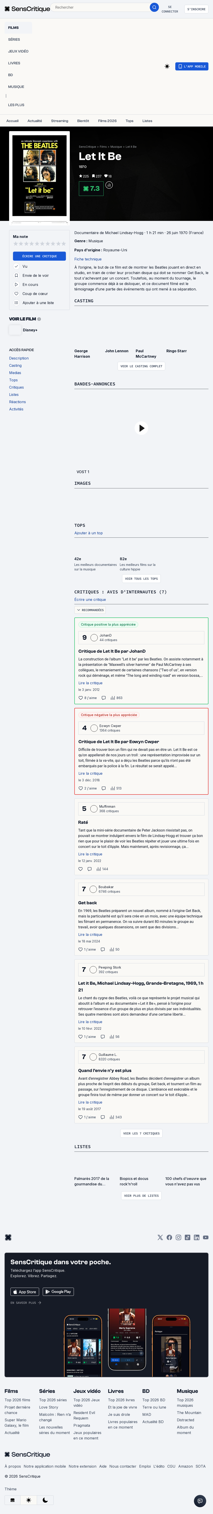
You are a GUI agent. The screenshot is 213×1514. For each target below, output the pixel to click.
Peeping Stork (110, 967)
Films (103, 146)
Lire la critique (90, 683)
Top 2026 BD (153, 1400)
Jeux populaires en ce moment (87, 1435)
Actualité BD (153, 1421)
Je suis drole (119, 1414)
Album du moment (185, 1430)
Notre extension (82, 1466)
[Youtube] (205, 1239)
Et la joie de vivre (122, 1407)
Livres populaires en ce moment (123, 1424)
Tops (79, 525)
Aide (103, 1466)
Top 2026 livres (121, 1400)
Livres (116, 1391)
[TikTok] (187, 1239)
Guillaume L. (108, 1055)
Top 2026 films (17, 1400)
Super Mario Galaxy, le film (17, 1423)
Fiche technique (88, 259)
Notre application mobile (45, 1466)
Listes (82, 1146)
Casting (83, 300)
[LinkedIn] (196, 1239)
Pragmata (81, 1425)
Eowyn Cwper (110, 726)
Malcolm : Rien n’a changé (55, 1417)
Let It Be (131, 146)
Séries (47, 1391)
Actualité (12, 1432)
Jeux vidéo (87, 1391)
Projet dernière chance (17, 1410)
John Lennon (116, 351)
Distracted (185, 1420)
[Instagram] (178, 1239)
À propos (13, 1466)
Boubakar (106, 887)
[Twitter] (160, 1239)
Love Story (48, 1407)
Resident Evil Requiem (84, 1415)
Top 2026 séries (53, 1400)
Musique (116, 146)
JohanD (106, 635)
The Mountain (189, 1412)
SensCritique (87, 146)
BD (146, 1391)
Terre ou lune (154, 1407)
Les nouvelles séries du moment (54, 1430)
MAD (146, 1414)
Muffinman (107, 806)
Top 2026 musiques (185, 1403)
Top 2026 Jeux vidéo (86, 1403)
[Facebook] (169, 1239)
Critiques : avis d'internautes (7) (120, 592)
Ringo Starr (176, 351)
